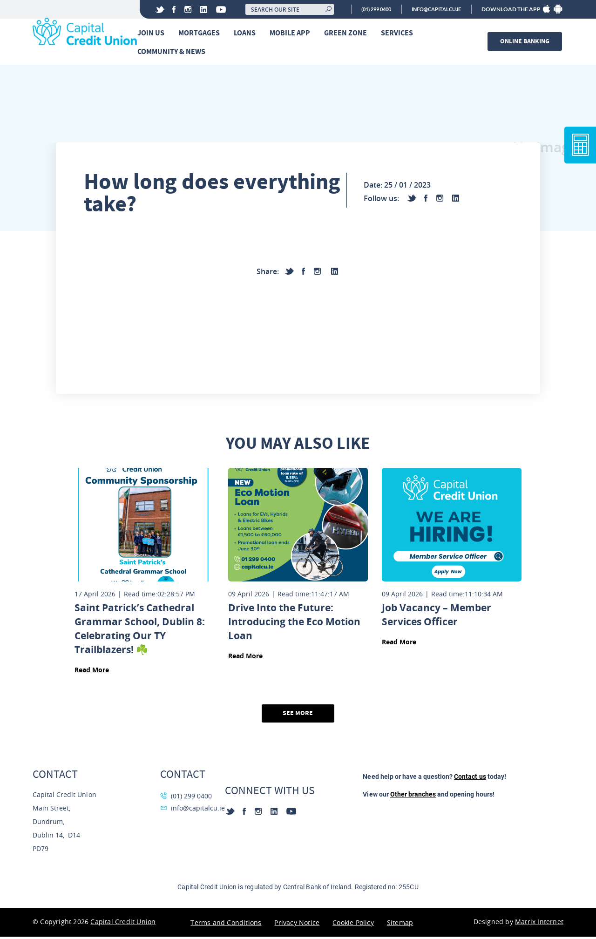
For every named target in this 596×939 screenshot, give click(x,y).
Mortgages (201, 33)
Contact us (470, 779)
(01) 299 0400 (366, 9)
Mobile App (292, 33)
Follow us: (381, 200)
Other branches (413, 796)
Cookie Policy (353, 924)
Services (399, 33)
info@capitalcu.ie (433, 9)
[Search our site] (277, 9)
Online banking (526, 41)
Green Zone (347, 33)
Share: (268, 273)
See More (298, 715)
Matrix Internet (539, 923)
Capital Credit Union (123, 923)
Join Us (153, 33)
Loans (247, 33)
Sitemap (400, 924)
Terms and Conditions (225, 924)
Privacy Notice (296, 924)
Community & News (174, 52)
